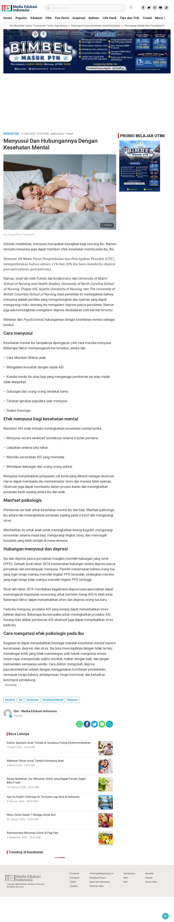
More (159, 18)
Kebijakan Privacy (98, 877)
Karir (126, 881)
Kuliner (94, 18)
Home (7, 18)
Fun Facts (62, 18)
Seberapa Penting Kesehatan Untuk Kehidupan (98, 26)
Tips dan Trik (129, 18)
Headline (10, 700)
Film (49, 18)
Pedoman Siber (97, 886)
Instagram (74, 877)
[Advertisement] (87, 100)
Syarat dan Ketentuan (100, 881)
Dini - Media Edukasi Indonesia (35, 711)
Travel (147, 18)
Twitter (73, 881)
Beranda (149, 873)
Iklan (126, 877)
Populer (21, 18)
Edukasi (36, 18)
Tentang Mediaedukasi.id (101, 873)
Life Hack (109, 18)
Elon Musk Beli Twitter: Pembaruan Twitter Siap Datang (40, 26)
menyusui (72, 700)
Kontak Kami (129, 873)
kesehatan (33, 700)
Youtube (73, 886)
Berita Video (151, 881)
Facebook (74, 873)
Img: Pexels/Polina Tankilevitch (19, 234)
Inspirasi (79, 18)
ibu (20, 700)
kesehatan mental (53, 700)
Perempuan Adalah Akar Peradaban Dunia (149, 26)
